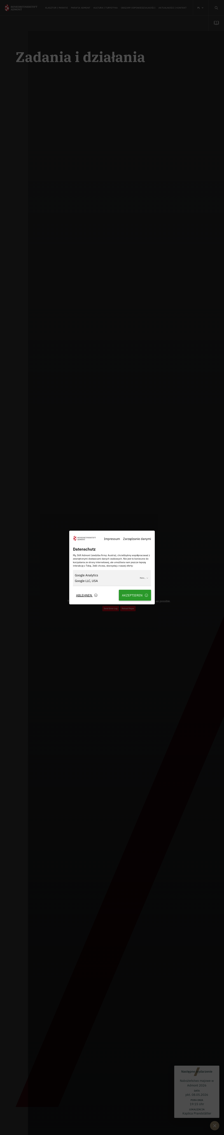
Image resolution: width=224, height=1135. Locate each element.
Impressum (112, 538)
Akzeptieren (135, 595)
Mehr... (144, 578)
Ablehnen (86, 595)
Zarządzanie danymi (137, 538)
